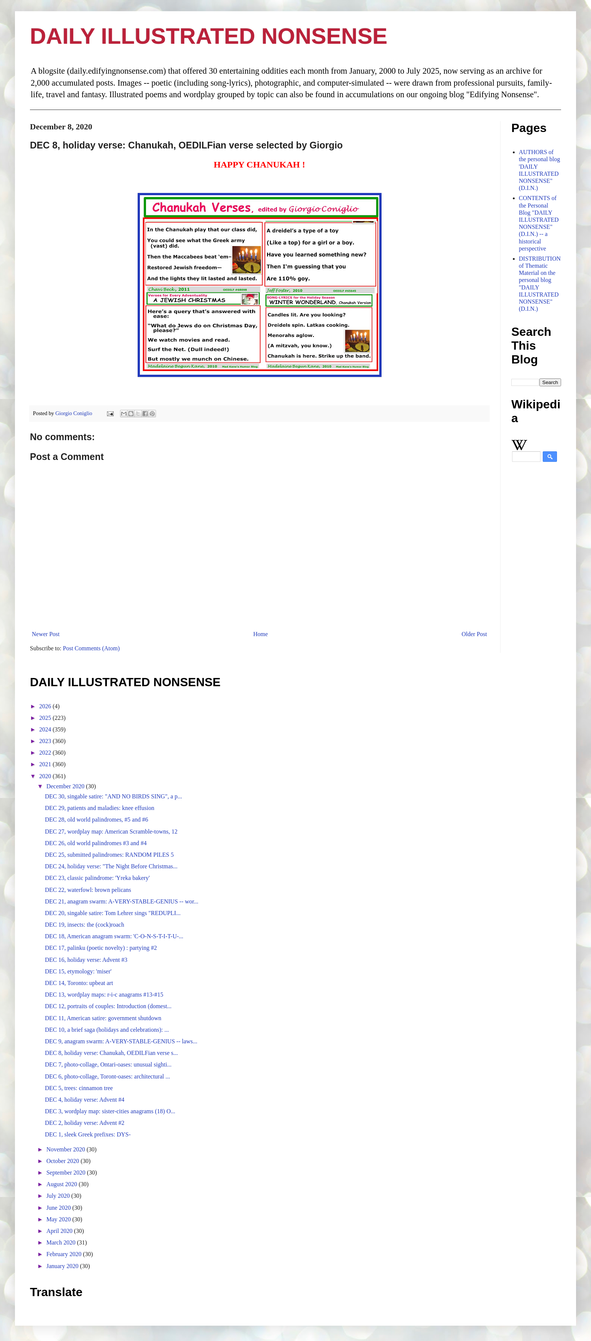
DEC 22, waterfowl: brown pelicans (88, 890)
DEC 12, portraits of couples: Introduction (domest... (108, 1006)
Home (260, 634)
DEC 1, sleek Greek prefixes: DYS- (88, 1134)
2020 (46, 776)
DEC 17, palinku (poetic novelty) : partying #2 (101, 948)
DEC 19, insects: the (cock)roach (84, 924)
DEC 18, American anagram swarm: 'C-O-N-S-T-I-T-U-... (114, 936)
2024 (46, 729)
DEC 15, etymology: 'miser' (78, 971)
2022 (46, 752)
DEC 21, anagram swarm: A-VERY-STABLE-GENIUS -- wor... (121, 901)
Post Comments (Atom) (91, 648)
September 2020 (66, 1172)
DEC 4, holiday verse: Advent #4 (84, 1099)
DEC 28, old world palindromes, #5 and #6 (96, 819)
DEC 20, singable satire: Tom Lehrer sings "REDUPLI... (113, 913)
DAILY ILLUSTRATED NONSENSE (209, 36)
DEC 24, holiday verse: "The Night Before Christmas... (111, 866)
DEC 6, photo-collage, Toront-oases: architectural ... (107, 1076)
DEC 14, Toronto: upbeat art (79, 983)
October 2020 (63, 1161)
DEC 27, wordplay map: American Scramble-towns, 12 (111, 831)
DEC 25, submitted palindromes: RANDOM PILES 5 (109, 854)
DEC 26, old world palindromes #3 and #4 (96, 843)
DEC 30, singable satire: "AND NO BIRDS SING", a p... (113, 796)
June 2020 (59, 1208)
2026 (46, 706)
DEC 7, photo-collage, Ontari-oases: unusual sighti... (108, 1064)
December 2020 (66, 786)
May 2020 (59, 1219)
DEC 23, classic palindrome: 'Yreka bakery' (97, 878)
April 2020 (60, 1231)
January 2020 (63, 1266)
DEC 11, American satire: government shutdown (103, 1018)
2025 (46, 718)
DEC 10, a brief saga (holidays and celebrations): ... (107, 1030)
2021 (46, 764)
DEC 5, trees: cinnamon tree (79, 1088)
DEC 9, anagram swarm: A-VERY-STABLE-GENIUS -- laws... (121, 1041)
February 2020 (64, 1254)
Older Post (474, 634)
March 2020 (61, 1242)
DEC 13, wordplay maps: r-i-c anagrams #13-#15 (104, 994)
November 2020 (66, 1149)
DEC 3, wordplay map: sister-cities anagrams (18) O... (110, 1111)
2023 (46, 741)
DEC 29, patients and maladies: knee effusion (99, 808)
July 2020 (58, 1196)
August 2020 (62, 1184)
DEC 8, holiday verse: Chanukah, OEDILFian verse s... (111, 1053)
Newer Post (45, 634)
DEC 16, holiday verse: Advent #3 (86, 960)
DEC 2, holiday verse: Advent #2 (84, 1123)
